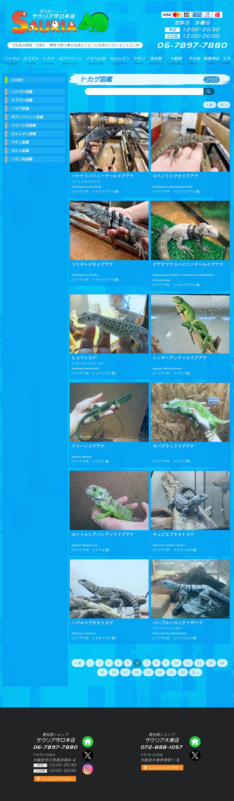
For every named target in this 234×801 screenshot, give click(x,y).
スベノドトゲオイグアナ (176, 176)
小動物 (176, 60)
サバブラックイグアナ (173, 446)
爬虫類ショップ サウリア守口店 (87, 741)
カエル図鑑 (20, 150)
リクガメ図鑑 (21, 91)
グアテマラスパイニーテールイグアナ (188, 264)
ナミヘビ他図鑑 (23, 125)
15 (102, 672)
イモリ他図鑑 (21, 159)
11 (188, 663)
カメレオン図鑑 (23, 133)
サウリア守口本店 (53, 13)
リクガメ (11, 60)
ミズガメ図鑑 (21, 100)
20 (160, 672)
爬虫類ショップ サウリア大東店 (195, 741)
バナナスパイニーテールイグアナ (103, 176)
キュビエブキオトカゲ (173, 534)
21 (171, 672)
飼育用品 (211, 60)
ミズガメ (31, 60)
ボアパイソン (70, 60)
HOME (17, 80)
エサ (227, 60)
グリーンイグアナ (88, 446)
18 (137, 672)
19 (148, 672)
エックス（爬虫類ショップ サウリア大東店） (195, 755)
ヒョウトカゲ (84, 358)
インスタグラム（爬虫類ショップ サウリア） (87, 769)
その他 (194, 60)
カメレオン (119, 60)
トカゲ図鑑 (20, 108)
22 (183, 672)
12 (199, 663)
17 (125, 672)
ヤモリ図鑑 (20, 142)
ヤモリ (139, 60)
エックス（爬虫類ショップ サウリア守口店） (87, 755)
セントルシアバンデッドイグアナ (103, 534)
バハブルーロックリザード (178, 623)
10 (176, 663)
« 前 (209, 105)
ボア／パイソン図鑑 (27, 117)
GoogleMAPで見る (56, 779)
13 (211, 663)
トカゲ (48, 60)
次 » (223, 105)
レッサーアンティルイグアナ (180, 358)
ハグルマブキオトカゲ (92, 623)
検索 (209, 91)
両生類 (156, 60)
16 (114, 672)
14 (222, 663)
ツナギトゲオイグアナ (92, 264)
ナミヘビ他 (95, 60)
